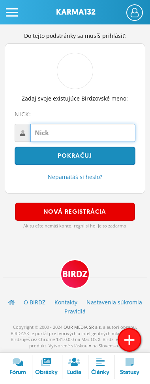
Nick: (23, 114)
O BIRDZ (34, 302)
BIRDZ (75, 274)
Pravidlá (75, 311)
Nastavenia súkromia (114, 302)
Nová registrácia (74, 211)
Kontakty (65, 302)
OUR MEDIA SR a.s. (83, 327)
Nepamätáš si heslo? (75, 177)
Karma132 (76, 12)
